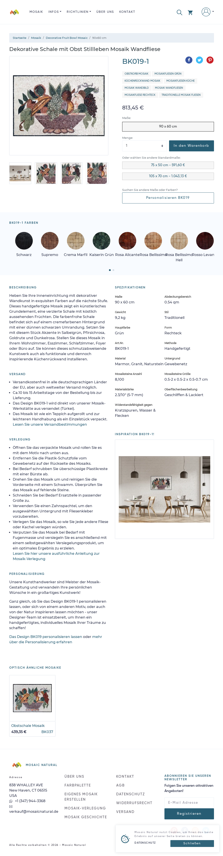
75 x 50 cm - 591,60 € (168, 165)
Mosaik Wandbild (137, 88)
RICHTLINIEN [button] (77, 11)
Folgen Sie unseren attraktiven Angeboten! (188, 788)
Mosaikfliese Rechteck (140, 95)
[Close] (192, 843)
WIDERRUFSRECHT (134, 803)
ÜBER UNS (105, 11)
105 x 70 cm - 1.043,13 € (168, 176)
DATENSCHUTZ (130, 794)
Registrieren (189, 814)
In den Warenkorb (191, 146)
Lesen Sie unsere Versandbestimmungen (50, 424)
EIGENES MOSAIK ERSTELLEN (81, 797)
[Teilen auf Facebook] (189, 60)
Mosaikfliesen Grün (168, 74)
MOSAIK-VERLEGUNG (85, 808)
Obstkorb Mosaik (136, 74)
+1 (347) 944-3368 (27, 801)
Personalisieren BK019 (168, 198)
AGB (120, 785)
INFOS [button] (53, 11)
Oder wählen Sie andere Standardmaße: (151, 157)
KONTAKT (127, 11)
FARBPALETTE (78, 785)
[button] (179, 12)
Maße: (126, 118)
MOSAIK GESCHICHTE (86, 817)
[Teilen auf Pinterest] (210, 60)
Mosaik (36, 11)
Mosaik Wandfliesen (169, 88)
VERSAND (125, 812)
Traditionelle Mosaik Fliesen (181, 95)
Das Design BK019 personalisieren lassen (45, 637)
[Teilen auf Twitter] (199, 60)
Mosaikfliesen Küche (180, 81)
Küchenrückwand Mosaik (142, 81)
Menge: (127, 137)
